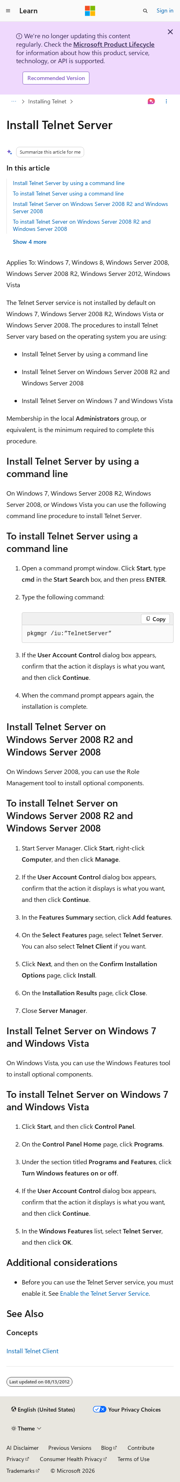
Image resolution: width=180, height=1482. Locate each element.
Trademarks (20, 1470)
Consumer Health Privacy (71, 1459)
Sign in (165, 10)
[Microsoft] (90, 11)
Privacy (15, 1459)
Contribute (141, 1447)
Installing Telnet (47, 101)
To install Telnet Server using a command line (68, 193)
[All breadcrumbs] (13, 101)
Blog (106, 1447)
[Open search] (145, 11)
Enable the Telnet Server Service (104, 1293)
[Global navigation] (8, 11)
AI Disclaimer (22, 1447)
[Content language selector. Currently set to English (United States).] (43, 1409)
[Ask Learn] (151, 101)
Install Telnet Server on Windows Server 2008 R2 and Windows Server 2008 (90, 207)
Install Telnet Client (32, 1350)
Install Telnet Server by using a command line (68, 183)
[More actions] (166, 101)
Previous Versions (69, 1447)
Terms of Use (133, 1459)
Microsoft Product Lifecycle (114, 44)
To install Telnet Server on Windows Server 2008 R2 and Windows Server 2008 (82, 225)
